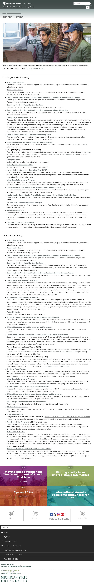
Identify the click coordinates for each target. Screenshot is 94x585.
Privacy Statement (14, 566)
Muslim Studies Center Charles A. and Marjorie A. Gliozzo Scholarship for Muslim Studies (41, 195)
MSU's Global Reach (12, 546)
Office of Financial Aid (34, 69)
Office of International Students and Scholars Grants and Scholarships (34, 187)
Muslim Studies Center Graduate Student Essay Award (28, 386)
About (7, 537)
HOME (4, 532)
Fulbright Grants (13, 160)
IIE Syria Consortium (15, 414)
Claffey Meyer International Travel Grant (22, 118)
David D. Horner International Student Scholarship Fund (29, 135)
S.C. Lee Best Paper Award (17, 407)
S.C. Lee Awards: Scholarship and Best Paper (24, 202)
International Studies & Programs (18, 7)
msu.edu (17, 570)
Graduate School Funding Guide (57, 366)
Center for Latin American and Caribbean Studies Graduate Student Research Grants (40, 273)
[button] (23, 476)
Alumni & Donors (11, 559)
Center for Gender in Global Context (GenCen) (25, 105)
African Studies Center (15, 82)
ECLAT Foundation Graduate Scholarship (23, 297)
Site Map (4, 566)
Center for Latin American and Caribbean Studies (60, 154)
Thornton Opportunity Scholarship (20, 222)
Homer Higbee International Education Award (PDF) (27, 170)
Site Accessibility (26, 566)
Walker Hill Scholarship (16, 432)
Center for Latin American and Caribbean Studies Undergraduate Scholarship (37, 110)
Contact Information (7, 564)
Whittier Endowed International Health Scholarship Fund (29, 449)
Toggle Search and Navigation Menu (88, 4)
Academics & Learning (13, 554)
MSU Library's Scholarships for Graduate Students (26, 402)
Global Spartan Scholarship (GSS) (20, 165)
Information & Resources (14, 13)
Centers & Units (10, 541)
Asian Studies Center (28, 154)
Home (4, 13)
